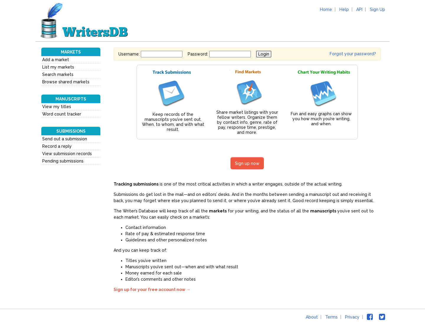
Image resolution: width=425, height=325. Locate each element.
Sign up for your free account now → (152, 289)
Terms (331, 317)
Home (326, 9)
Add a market (55, 59)
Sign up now (247, 163)
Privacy (352, 317)
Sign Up (377, 9)
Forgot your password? (353, 53)
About (312, 317)
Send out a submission (64, 138)
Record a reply (57, 146)
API (359, 9)
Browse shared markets (65, 81)
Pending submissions (63, 161)
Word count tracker (61, 114)
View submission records (67, 153)
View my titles (56, 106)
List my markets (58, 67)
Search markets (57, 74)
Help (344, 9)
